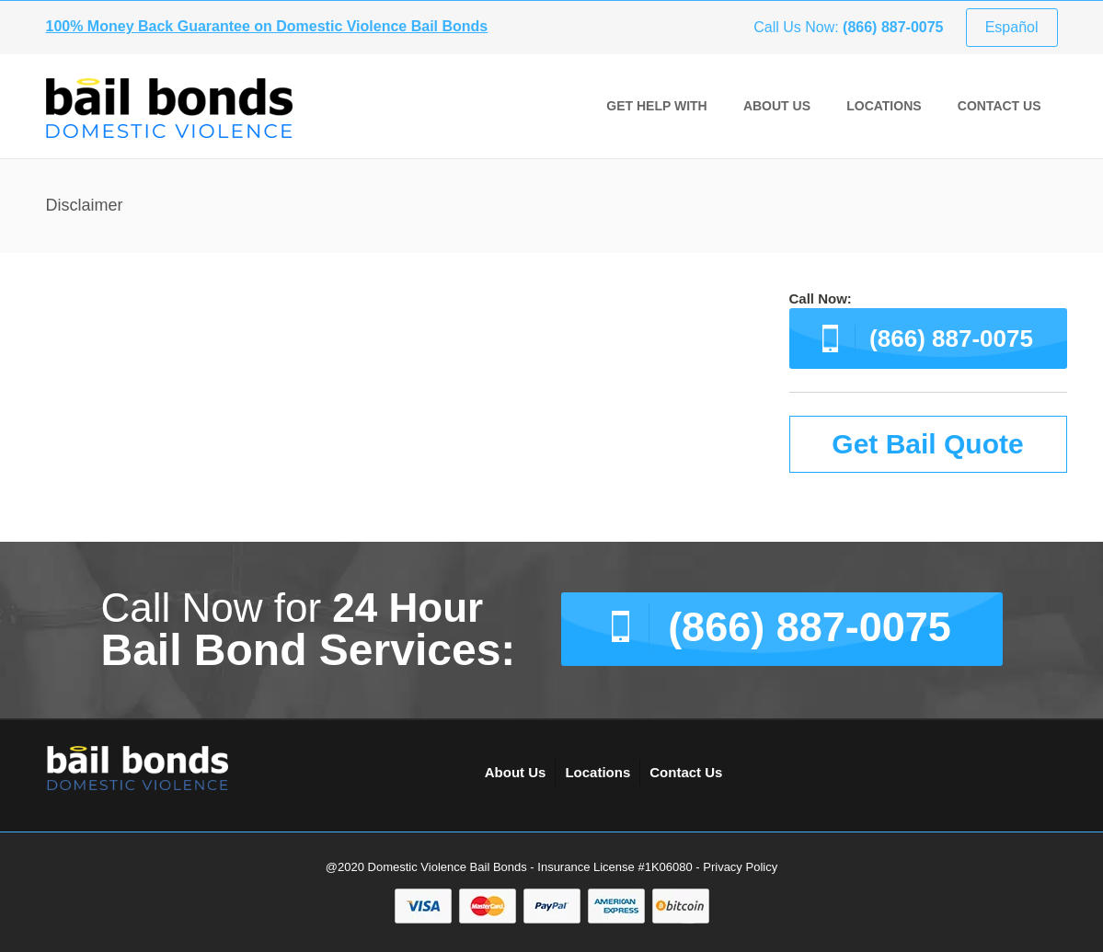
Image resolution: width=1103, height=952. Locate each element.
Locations (883, 105)
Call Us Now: (848, 27)
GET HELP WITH (656, 105)
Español (1012, 27)
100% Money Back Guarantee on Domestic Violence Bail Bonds (267, 26)
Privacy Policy (740, 867)
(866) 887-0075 (951, 338)
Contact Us (999, 105)
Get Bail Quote (927, 444)
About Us (776, 105)
